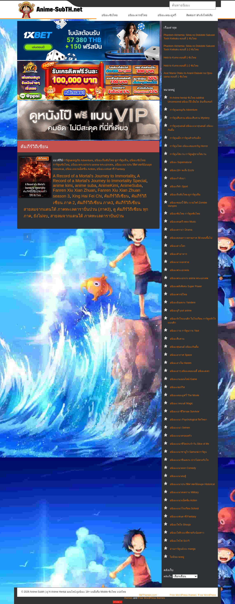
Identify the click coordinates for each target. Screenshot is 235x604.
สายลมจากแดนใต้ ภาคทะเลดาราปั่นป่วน (87, 216)
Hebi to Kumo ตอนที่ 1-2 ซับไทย (181, 65)
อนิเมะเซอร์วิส (177, 387)
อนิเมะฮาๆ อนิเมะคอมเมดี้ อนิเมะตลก (189, 371)
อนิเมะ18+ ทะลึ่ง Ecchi (182, 170)
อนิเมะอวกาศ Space (181, 354)
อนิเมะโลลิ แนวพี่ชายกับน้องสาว (187, 532)
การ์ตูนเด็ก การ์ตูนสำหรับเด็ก (185, 138)
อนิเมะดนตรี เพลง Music (183, 221)
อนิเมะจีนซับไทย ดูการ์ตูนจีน (185, 194)
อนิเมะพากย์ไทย (137, 15)
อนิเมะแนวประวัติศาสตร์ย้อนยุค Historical (192, 484)
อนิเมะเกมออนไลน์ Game (183, 379)
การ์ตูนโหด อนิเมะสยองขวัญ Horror (189, 146)
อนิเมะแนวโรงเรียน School (184, 508)
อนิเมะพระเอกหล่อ (179, 270)
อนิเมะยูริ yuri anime (181, 310)
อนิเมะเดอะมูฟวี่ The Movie (184, 395)
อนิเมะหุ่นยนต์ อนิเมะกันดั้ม (184, 346)
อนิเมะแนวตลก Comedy (183, 468)
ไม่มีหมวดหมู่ (177, 557)
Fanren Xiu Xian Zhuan (74, 190)
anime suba (85, 185)
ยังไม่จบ (41, 216)
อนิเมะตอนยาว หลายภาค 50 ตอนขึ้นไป (191, 237)
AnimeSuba (130, 185)
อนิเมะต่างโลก (177, 246)
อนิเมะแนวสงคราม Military (184, 492)
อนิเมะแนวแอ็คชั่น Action (183, 500)
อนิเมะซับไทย (110, 15)
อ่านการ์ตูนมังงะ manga (182, 548)
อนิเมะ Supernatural (181, 162)
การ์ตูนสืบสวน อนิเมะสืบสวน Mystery (190, 117)
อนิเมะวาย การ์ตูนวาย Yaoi (184, 330)
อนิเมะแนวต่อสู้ (178, 476)
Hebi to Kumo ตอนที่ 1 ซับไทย (180, 57)
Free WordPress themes (183, 595)
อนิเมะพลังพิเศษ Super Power (186, 286)
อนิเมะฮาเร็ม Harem (180, 363)
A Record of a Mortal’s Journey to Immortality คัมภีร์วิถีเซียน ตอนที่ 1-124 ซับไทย (35, 189)
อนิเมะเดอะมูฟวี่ (167, 15)
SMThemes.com (148, 595)
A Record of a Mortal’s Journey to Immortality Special (99, 178)
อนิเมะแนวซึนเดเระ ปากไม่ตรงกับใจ (189, 460)
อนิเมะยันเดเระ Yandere (182, 302)
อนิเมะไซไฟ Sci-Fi (180, 540)
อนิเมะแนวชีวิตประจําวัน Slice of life (189, 443)
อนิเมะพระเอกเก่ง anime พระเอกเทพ (189, 278)
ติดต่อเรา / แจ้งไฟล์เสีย (199, 15)
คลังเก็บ (168, 576)
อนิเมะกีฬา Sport (179, 186)
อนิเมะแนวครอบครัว (181, 435)
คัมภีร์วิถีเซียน (116, 196)
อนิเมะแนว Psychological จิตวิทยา (188, 419)
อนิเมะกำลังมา (177, 178)
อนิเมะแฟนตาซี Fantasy (183, 516)
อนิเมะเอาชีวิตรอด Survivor (184, 411)
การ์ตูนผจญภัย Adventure (183, 109)
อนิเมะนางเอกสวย (179, 262)
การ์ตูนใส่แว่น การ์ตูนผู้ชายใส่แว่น (188, 154)
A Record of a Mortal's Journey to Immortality (94, 176)
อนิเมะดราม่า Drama (181, 229)
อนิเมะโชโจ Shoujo (180, 524)
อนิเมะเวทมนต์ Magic (181, 403)
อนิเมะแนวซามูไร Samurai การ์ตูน (188, 451)
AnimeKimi (108, 185)
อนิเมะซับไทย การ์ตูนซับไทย (185, 213)
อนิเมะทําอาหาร (178, 254)
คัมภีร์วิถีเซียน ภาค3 (95, 202)
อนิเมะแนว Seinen (180, 427)
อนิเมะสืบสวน (177, 338)
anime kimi (63, 185)
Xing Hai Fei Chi (87, 196)
